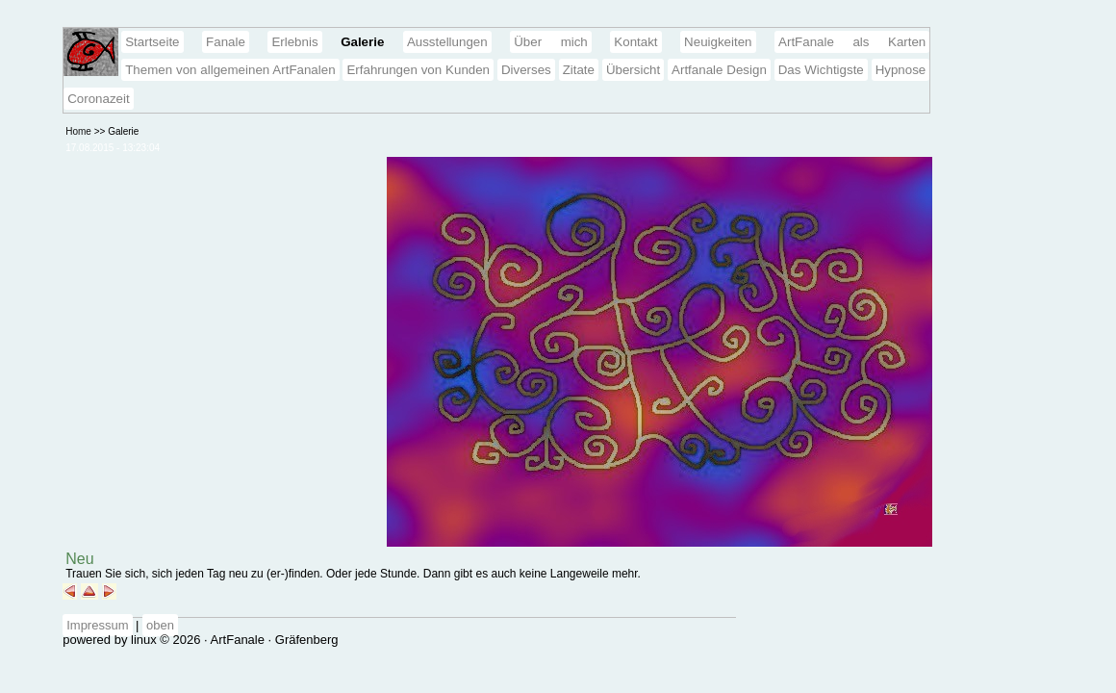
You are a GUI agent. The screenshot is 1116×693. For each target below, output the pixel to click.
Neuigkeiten (717, 42)
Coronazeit (98, 98)
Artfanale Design (719, 70)
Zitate (579, 70)
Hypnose (900, 70)
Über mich (551, 42)
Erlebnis (294, 42)
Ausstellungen (447, 42)
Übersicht (633, 70)
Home (78, 131)
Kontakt (635, 42)
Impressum (97, 625)
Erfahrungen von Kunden (418, 70)
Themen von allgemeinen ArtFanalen (230, 70)
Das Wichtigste (821, 70)
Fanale (225, 42)
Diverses (526, 70)
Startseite (152, 42)
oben (160, 625)
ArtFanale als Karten (852, 42)
